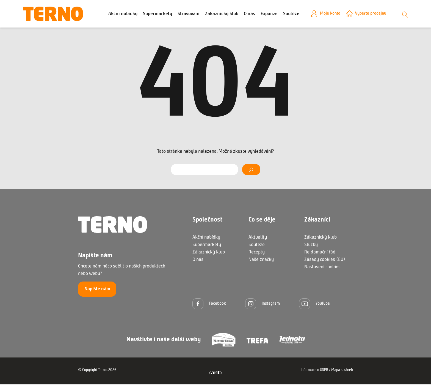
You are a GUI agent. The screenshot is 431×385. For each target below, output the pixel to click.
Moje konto (326, 14)
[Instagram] (262, 304)
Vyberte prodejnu (370, 14)
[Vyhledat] (251, 170)
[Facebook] (209, 304)
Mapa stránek (342, 371)
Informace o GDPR (314, 371)
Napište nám (97, 290)
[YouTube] (314, 304)
